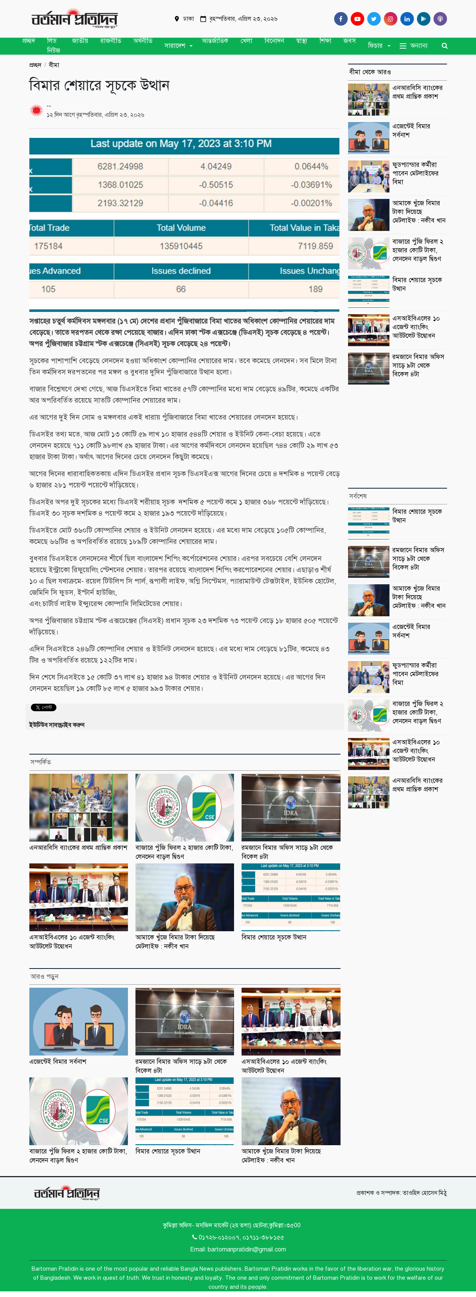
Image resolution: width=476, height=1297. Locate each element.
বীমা (54, 65)
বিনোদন (274, 41)
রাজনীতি (110, 41)
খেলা (246, 41)
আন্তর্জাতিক (215, 41)
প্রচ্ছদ (28, 41)
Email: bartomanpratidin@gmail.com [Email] (238, 1249)
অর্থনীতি (142, 41)
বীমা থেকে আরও (370, 72)
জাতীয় (80, 41)
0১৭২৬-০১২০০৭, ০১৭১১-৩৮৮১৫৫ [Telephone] (238, 1237)
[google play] (422, 19)
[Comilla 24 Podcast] (438, 19)
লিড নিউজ (53, 46)
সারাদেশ (174, 46)
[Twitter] (372, 19)
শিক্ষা (325, 41)
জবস (350, 41)
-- (49, 106)
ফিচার (375, 46)
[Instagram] (389, 19)
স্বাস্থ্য (301, 41)
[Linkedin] (405, 19)
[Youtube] (356, 19)
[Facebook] (339, 19)
